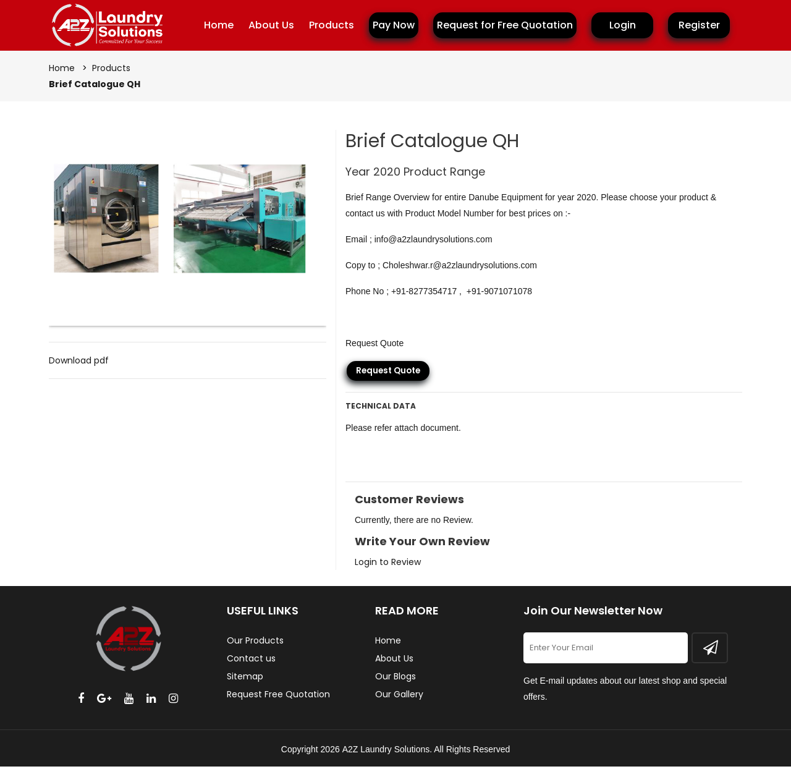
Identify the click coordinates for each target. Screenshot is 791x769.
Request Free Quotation (278, 696)
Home (219, 25)
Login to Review (388, 564)
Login (622, 25)
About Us (271, 25)
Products (331, 25)
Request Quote (387, 373)
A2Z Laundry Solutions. (387, 752)
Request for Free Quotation (505, 25)
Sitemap (245, 679)
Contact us (251, 661)
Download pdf (79, 363)
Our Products (255, 643)
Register (699, 25)
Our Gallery (399, 696)
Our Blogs (395, 679)
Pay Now (394, 25)
